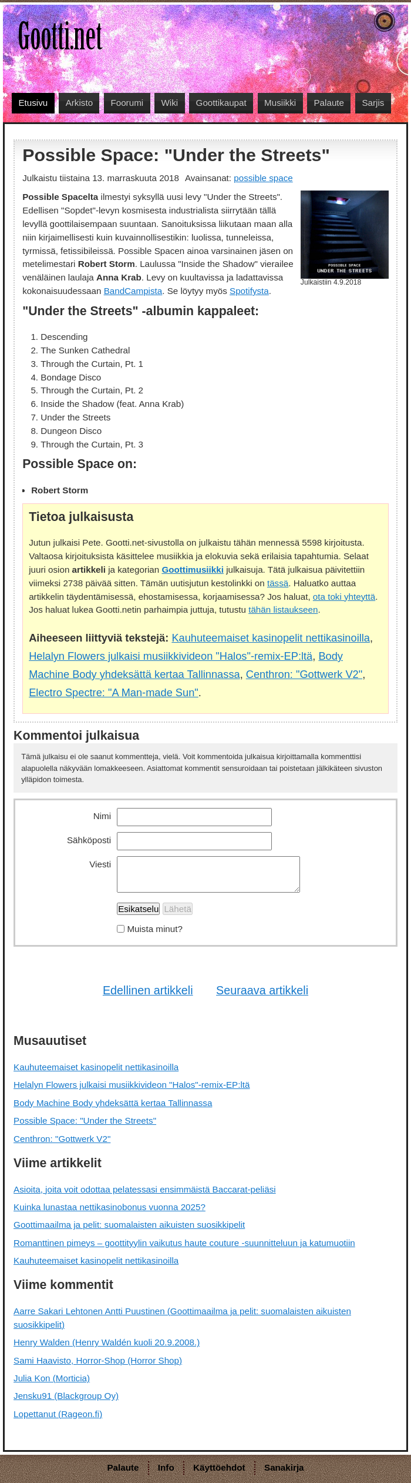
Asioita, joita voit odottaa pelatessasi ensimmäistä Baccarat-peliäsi (145, 1189)
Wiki (169, 103)
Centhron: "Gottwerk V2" (304, 674)
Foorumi (126, 103)
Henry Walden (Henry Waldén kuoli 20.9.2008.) (107, 1342)
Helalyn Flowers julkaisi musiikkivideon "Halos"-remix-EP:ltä (170, 656)
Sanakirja (284, 1467)
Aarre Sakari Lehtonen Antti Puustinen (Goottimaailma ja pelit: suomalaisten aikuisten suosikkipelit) (182, 1318)
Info (166, 1467)
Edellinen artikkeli (148, 990)
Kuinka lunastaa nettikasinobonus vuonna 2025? (110, 1207)
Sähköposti (89, 840)
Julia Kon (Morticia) (52, 1378)
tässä (277, 583)
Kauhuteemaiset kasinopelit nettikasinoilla (270, 638)
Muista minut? (155, 929)
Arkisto (79, 103)
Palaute (329, 103)
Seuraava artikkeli (262, 990)
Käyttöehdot (219, 1467)
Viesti (100, 864)
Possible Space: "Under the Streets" (85, 1120)
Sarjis (373, 103)
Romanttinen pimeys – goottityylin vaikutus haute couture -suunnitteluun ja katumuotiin (184, 1243)
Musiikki (280, 103)
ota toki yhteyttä (344, 597)
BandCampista (133, 291)
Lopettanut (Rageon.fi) (58, 1414)
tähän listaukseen (283, 609)
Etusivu (33, 103)
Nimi (102, 816)
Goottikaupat (221, 103)
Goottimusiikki (192, 570)
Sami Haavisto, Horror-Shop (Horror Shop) (98, 1360)
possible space (263, 178)
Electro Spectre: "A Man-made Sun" (113, 692)
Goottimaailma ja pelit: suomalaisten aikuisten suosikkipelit (129, 1225)
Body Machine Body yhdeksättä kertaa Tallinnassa (113, 1103)
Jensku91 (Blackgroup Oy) (66, 1396)
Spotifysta (249, 291)
